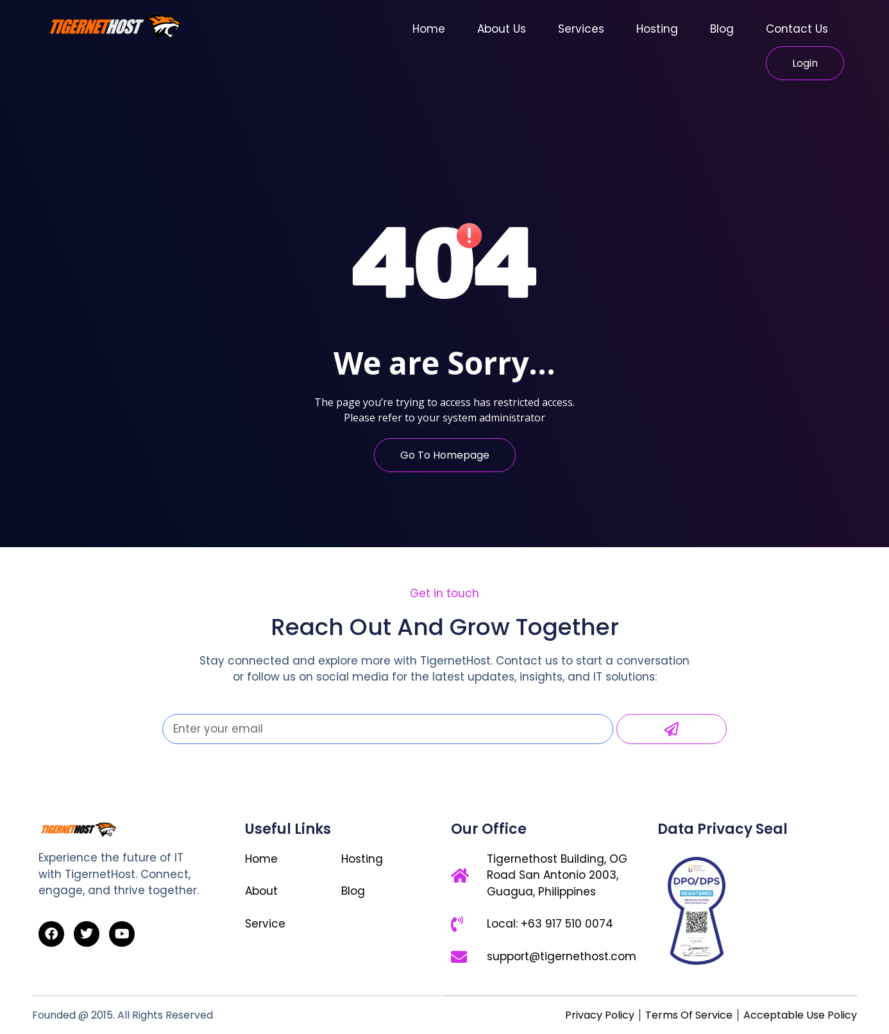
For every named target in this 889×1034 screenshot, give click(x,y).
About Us (501, 29)
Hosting (657, 29)
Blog (722, 29)
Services (581, 29)
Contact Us (797, 29)
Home (428, 29)
